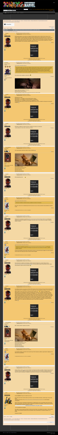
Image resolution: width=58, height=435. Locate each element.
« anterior (50, 26)
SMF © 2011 (9, 432)
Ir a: (47, 422)
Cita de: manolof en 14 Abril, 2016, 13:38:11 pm (20, 65)
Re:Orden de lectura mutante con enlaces (22, 33)
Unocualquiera (8, 147)
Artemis (6, 62)
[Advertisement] (29, 16)
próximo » (53, 26)
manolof (6, 33)
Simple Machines (13, 432)
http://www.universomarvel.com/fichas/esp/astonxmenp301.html (34, 399)
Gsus (6, 392)
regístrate (21, 9)
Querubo (45, 20)
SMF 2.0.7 (4, 432)
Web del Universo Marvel (7, 20)
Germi (6, 197)
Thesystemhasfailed (41, 20)
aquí (53, 10)
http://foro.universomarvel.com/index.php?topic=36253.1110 (37, 219)
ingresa (17, 9)
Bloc (54, 432)
